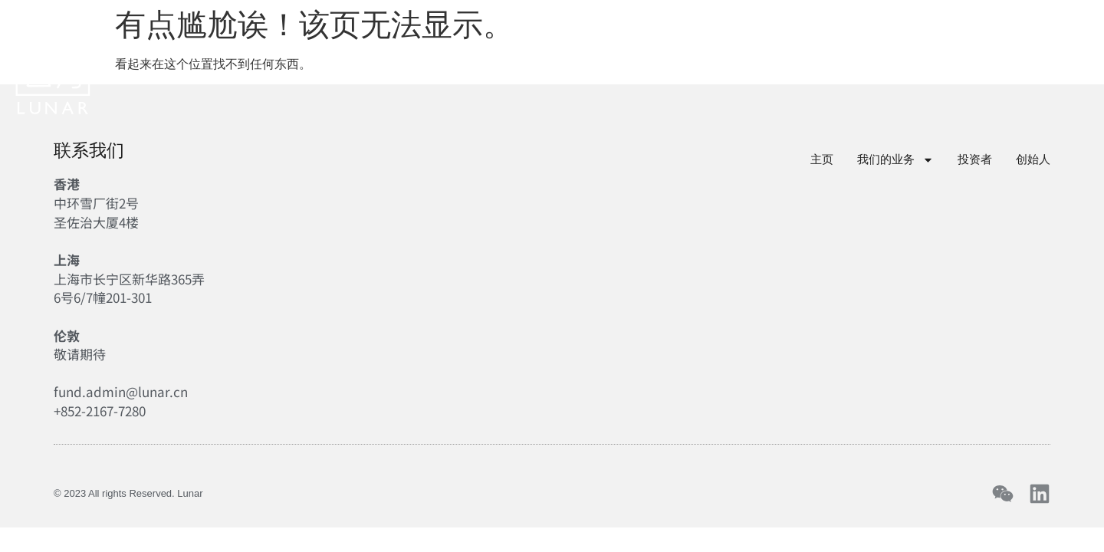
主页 (328, 57)
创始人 (632, 57)
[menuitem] (954, 57)
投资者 (545, 57)
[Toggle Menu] (1078, 56)
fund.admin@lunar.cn (121, 391)
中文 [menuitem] (953, 56)
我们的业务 (433, 57)
